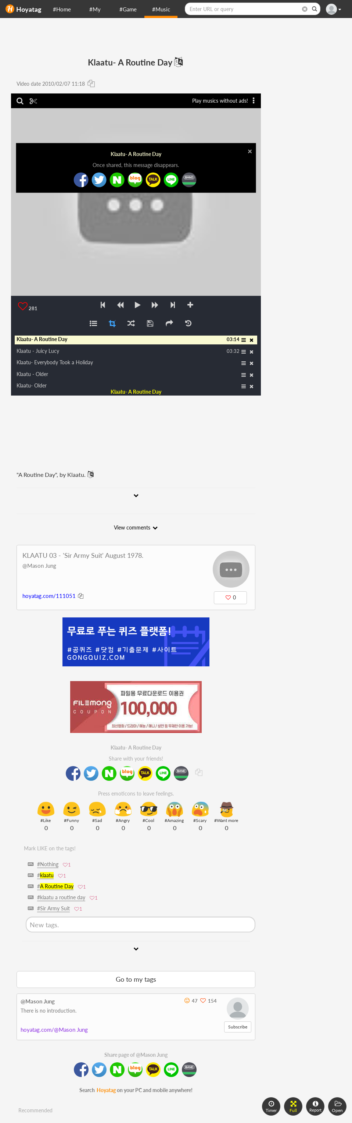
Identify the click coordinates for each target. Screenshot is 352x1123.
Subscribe (237, 1027)
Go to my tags (136, 979)
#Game (128, 9)
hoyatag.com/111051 (49, 595)
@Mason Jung (39, 565)
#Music (161, 9)
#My (95, 9)
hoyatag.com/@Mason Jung (54, 1029)
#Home (62, 9)
